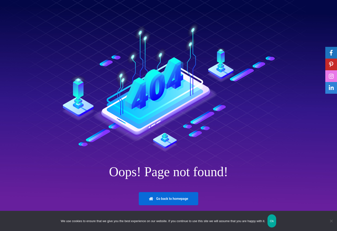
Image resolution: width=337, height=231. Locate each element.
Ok (272, 221)
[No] (331, 221)
